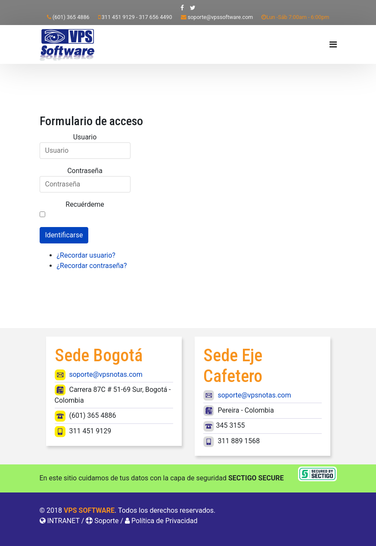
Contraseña (85, 171)
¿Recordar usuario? (86, 255)
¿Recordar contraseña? (92, 266)
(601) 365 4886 (71, 17)
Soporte (106, 521)
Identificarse (64, 235)
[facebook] (182, 7)
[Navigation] (333, 44)
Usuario (85, 137)
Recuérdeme (84, 204)
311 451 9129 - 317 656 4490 (137, 17)
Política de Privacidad (164, 521)
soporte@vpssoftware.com (220, 17)
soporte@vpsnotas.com (105, 374)
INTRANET (63, 521)
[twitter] (193, 7)
